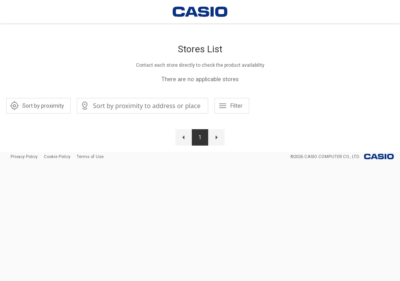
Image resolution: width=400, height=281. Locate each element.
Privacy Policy (24, 156)
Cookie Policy (57, 156)
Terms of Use (90, 156)
